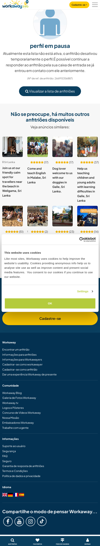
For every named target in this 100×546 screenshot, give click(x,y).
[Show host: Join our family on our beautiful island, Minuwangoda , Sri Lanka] (62, 216)
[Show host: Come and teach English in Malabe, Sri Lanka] (37, 147)
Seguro (6, 461)
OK (50, 303)
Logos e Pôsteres (13, 407)
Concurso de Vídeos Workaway (21, 412)
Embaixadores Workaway (18, 422)
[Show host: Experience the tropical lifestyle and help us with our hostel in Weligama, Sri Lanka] (87, 216)
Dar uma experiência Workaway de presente (29, 374)
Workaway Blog (12, 392)
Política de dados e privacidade (21, 476)
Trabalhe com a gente (15, 427)
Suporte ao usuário (13, 446)
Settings (83, 291)
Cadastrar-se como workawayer (22, 364)
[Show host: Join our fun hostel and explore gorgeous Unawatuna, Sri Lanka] (12, 216)
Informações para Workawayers (22, 359)
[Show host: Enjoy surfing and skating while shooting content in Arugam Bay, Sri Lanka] (37, 216)
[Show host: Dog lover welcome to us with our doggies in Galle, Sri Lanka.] (62, 147)
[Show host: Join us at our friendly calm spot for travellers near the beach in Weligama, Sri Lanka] (12, 147)
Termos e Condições (15, 470)
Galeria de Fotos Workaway (19, 397)
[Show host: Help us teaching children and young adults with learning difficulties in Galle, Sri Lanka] (87, 147)
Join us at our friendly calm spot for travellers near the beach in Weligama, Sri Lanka (12, 181)
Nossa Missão (10, 417)
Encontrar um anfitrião (15, 349)
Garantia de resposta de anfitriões (23, 466)
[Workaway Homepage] (15, 4)
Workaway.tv (10, 402)
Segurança (9, 451)
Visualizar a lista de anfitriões (50, 91)
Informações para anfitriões (19, 354)
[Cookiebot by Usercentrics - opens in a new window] (79, 239)
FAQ (5, 456)
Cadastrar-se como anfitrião (19, 369)
